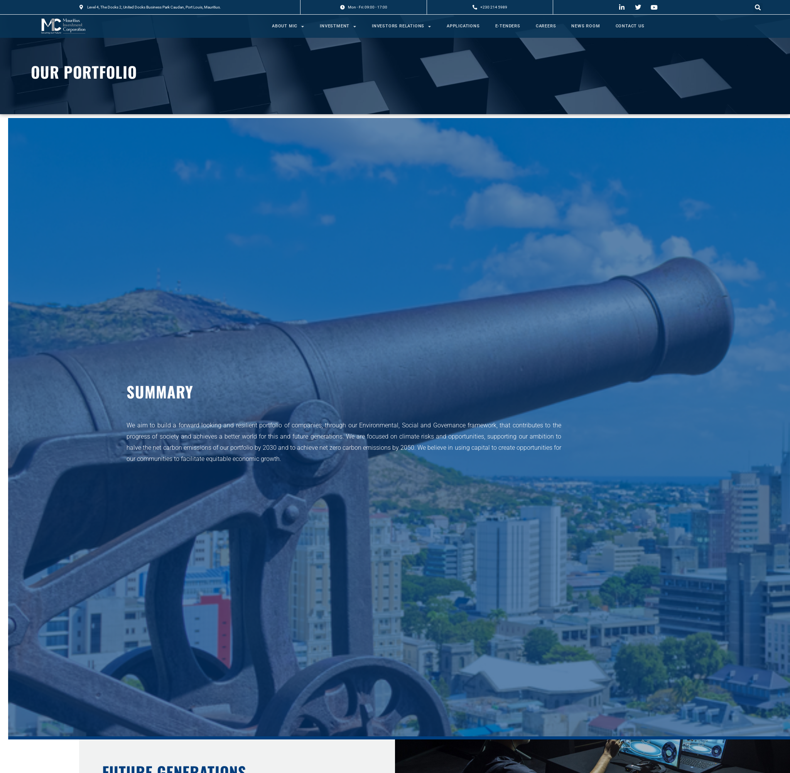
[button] (758, 7)
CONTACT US (630, 26)
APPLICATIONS (463, 26)
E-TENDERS (507, 26)
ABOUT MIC (288, 26)
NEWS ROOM (585, 26)
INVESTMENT (338, 26)
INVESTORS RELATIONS (401, 26)
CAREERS (546, 26)
